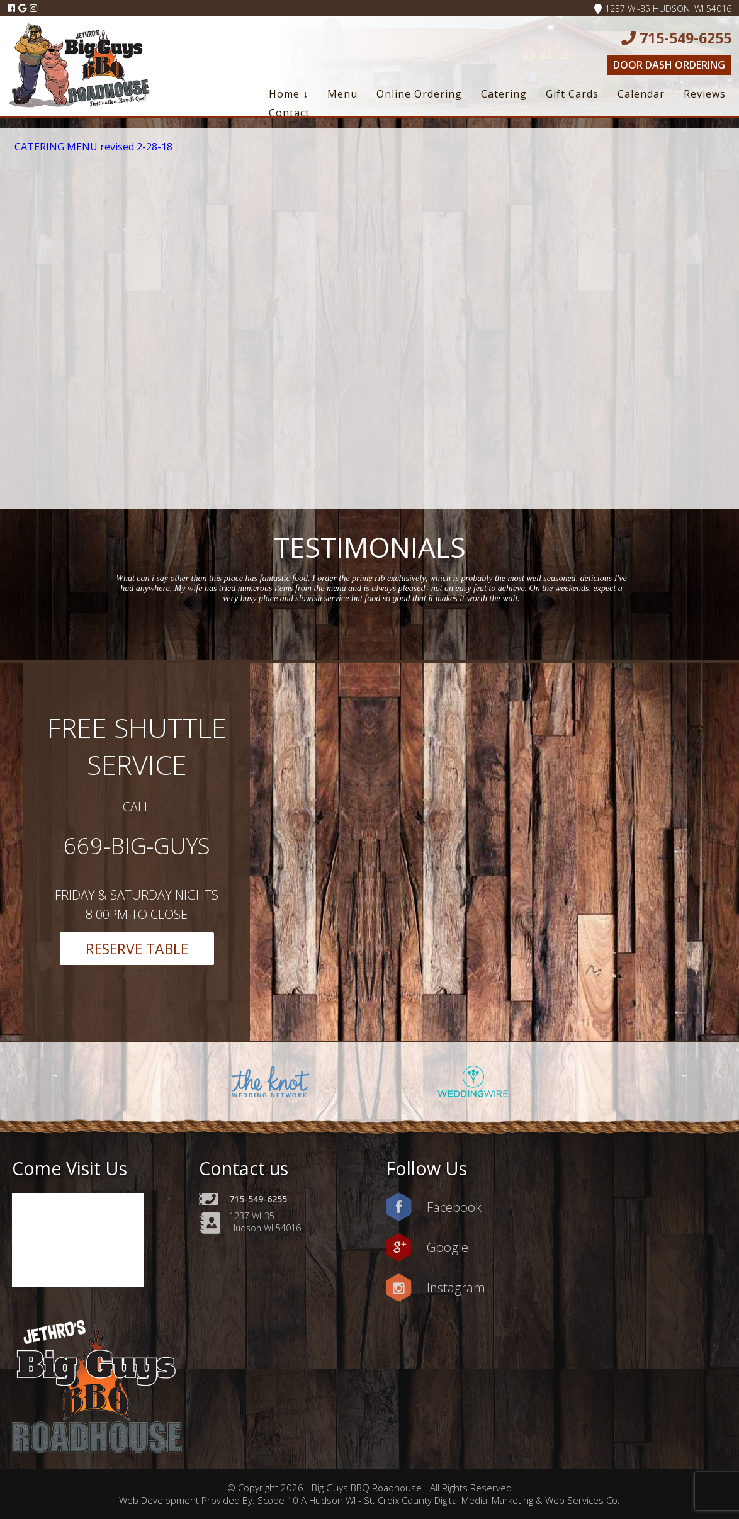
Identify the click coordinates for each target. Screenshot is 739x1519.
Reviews (705, 94)
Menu (342, 94)
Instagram (456, 1287)
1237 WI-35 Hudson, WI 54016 (662, 8)
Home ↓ (288, 94)
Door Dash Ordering (669, 65)
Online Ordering (419, 94)
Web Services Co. (582, 1500)
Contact (289, 113)
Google (447, 1247)
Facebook (454, 1207)
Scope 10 (277, 1500)
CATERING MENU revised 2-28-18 (93, 147)
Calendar (641, 94)
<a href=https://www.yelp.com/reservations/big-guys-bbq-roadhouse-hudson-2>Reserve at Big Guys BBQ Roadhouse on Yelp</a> (646, 320)
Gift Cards (572, 94)
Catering (504, 94)
